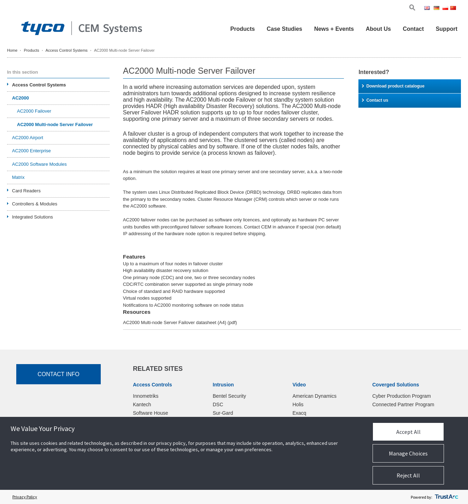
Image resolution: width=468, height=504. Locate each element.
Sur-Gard (223, 413)
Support (446, 29)
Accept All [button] (408, 431)
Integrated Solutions (32, 217)
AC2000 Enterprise (31, 150)
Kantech (142, 404)
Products (242, 29)
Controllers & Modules (34, 203)
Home (12, 50)
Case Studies (284, 29)
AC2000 (20, 98)
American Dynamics (315, 396)
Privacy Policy (24, 496)
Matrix (18, 177)
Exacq (299, 413)
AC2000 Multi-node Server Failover (55, 124)
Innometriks (145, 396)
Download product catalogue (393, 86)
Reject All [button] (408, 475)
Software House (150, 413)
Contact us (375, 100)
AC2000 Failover (34, 111)
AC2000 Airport (27, 137)
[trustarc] (446, 497)
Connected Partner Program (403, 404)
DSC (218, 404)
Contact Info (58, 374)
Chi (453, 8)
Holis (298, 404)
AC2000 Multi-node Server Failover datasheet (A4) (180, 322)
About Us (378, 29)
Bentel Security (229, 396)
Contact (413, 29)
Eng (428, 8)
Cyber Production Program (401, 396)
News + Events (334, 29)
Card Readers (26, 190)
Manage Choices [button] (408, 453)
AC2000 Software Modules (39, 164)
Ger (437, 8)
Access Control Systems (67, 50)
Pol (446, 8)
